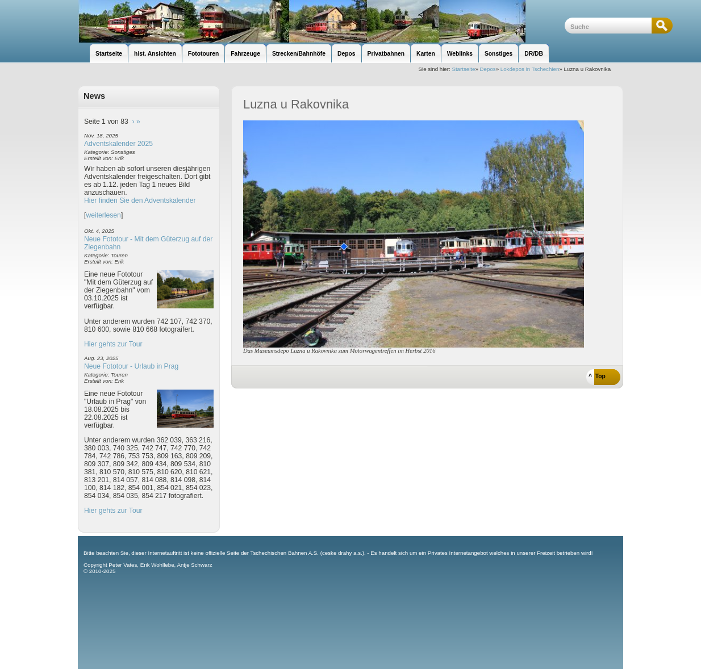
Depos (488, 69)
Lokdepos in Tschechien (530, 69)
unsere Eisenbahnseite (321, 21)
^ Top (597, 376)
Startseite (463, 69)
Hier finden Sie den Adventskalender (140, 200)
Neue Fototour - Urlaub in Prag (131, 366)
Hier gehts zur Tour (113, 344)
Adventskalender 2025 (118, 144)
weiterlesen (103, 215)
